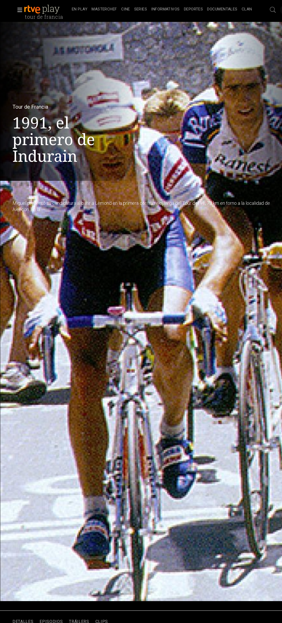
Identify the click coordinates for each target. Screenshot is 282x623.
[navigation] (162, 9)
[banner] (47, 9)
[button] (18, 10)
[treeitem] (79, 10)
